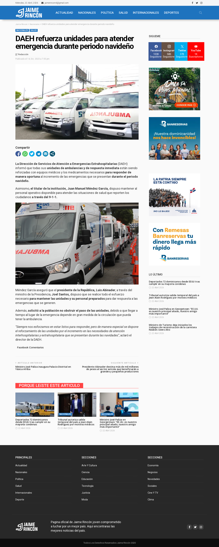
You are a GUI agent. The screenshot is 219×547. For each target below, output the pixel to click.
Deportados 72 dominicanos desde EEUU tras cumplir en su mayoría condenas (33, 422)
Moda (85, 499)
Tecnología (87, 485)
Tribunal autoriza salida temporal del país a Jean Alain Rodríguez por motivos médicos (77, 422)
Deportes (171, 12)
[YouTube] (196, 51)
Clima (151, 499)
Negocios (153, 472)
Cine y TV (153, 492)
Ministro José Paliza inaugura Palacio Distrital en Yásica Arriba (44, 368)
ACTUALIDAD (64, 12)
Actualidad (21, 465)
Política (19, 479)
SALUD (123, 12)
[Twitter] (182, 51)
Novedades (154, 479)
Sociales (152, 485)
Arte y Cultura (89, 465)
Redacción (23, 54)
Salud (33, 30)
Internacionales (146, 12)
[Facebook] (156, 51)
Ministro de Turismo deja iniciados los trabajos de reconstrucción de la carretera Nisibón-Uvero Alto (173, 327)
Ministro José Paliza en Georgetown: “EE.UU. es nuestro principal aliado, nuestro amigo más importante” (119, 423)
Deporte (19, 499)
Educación (87, 479)
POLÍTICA (107, 12)
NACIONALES (87, 12)
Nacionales (22, 30)
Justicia (86, 492)
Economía (153, 465)
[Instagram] (169, 51)
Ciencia (85, 472)
